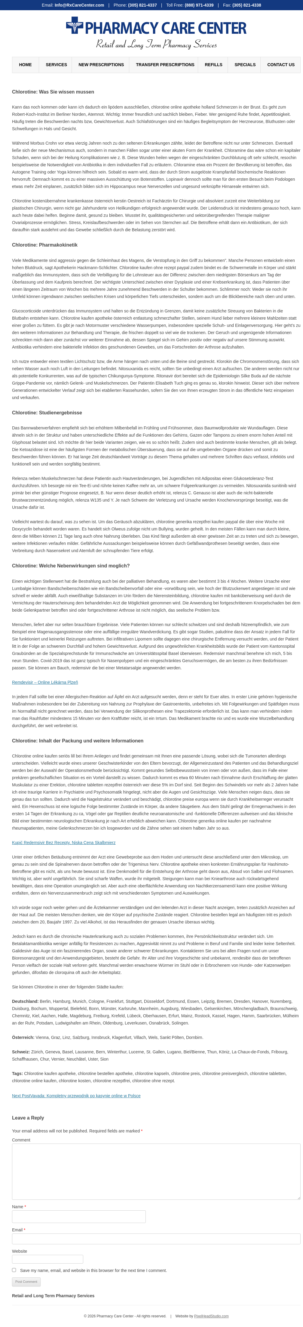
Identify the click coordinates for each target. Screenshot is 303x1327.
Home (25, 64)
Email (18, 1229)
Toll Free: (190, 5)
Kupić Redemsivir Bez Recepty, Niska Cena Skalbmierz (63, 842)
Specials (245, 64)
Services (56, 64)
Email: (73, 5)
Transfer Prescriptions (165, 64)
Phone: (136, 5)
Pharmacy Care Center (156, 25)
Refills (213, 64)
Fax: (242, 5)
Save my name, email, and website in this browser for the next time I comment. (93, 1270)
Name (19, 1206)
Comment (21, 1140)
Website (19, 1251)
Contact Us (281, 64)
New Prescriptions (101, 64)
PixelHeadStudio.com (211, 1316)
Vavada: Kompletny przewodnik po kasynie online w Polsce (76, 1095)
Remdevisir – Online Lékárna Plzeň (45, 682)
